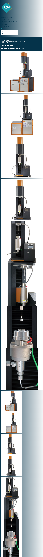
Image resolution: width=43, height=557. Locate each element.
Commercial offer (6, 14)
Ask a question (28, 14)
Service (6, 23)
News (5, 24)
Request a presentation (17, 14)
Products (7, 20)
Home (4, 37)
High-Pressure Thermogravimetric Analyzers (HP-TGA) (15, 41)
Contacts (6, 26)
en (2, 35)
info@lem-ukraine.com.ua (6, 17)
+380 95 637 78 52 (5, 16)
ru (4, 35)
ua (1, 35)
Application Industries (10, 21)
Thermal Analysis (7, 40)
